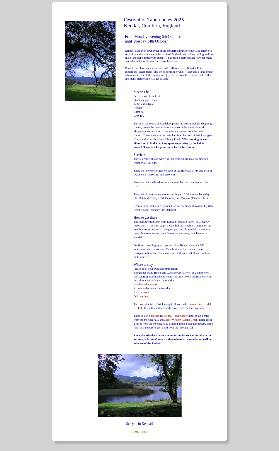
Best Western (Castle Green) (182, 319)
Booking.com (141, 292)
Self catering (141, 296)
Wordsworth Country (146, 284)
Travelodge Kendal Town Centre (169, 315)
